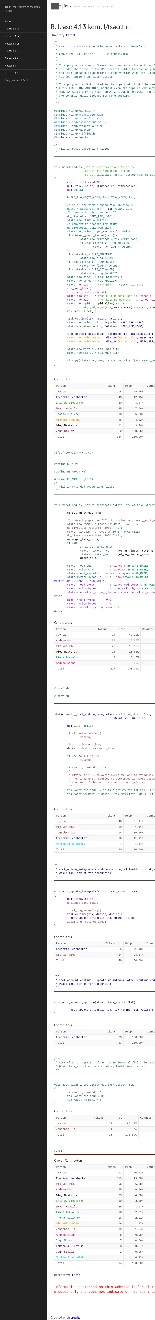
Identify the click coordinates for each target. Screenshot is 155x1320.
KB (68, 464)
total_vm (135, 794)
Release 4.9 (11, 58)
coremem (84, 524)
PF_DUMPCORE (104, 262)
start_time (124, 209)
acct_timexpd (109, 749)
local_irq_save (78, 910)
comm (117, 360)
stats (118, 175)
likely (80, 733)
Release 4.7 (11, 73)
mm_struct (86, 513)
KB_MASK (73, 479)
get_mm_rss (124, 790)
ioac (117, 566)
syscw (126, 577)
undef (60, 688)
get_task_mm (84, 539)
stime (89, 186)
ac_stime (85, 326)
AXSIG (113, 273)
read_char (86, 566)
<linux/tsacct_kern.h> (86, 126)
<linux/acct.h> (80, 130)
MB (68, 472)
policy (111, 281)
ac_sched (85, 281)
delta (78, 190)
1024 (75, 464)
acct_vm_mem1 (109, 532)
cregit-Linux (61, 6)
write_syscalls (90, 577)
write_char (87, 570)
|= (119, 247)
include (61, 111)
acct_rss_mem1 (110, 524)
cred (91, 182)
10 (150, 794)
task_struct (146, 175)
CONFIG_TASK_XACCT (79, 453)
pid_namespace (107, 171)
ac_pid (83, 285)
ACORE (113, 266)
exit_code (129, 239)
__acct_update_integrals (92, 714)
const (71, 182)
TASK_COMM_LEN (121, 198)
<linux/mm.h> (78, 137)
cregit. (75, 1317)
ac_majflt (86, 353)
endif (60, 611)
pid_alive (105, 304)
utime (78, 186)
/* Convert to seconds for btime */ (94, 224)
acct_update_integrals (79, 892)
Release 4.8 (11, 65)
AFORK (126, 247)
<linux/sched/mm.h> (83, 118)
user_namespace (107, 167)
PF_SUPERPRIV (104, 254)
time (77, 726)
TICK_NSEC (94, 756)
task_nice (105, 277)
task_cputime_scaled (82, 334)
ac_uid (83, 296)
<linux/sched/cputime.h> (87, 122)
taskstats (103, 175)
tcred (102, 182)
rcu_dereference (118, 307)
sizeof (129, 360)
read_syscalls (89, 573)
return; (86, 737)
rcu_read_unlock (79, 311)
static (59, 714)
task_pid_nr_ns (109, 285)
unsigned (73, 903)
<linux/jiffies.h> (82, 134)
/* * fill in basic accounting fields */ (81, 149)
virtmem (84, 532)
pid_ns (126, 171)
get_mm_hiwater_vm (131, 554)
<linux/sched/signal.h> (86, 115)
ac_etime (85, 220)
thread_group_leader (89, 235)
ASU (111, 258)
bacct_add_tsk (72, 167)
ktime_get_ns (90, 209)
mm (98, 513)
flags (99, 243)
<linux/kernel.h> (82, 111)
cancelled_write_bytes (96, 592)
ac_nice (84, 277)
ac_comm (97, 360)
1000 (108, 528)
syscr (126, 573)
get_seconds (105, 232)
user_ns (128, 167)
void (57, 167)
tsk (110, 209)
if (68, 235)
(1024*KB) (79, 472)
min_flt (111, 349)
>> (150, 790)
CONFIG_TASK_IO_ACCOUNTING (85, 581)
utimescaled (105, 186)
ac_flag (110, 247)
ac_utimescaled (90, 338)
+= (99, 790)
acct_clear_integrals (78, 1085)
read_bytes (87, 585)
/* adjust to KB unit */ (99, 547)
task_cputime (77, 319)
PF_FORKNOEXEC (118, 243)
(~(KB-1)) (87, 479)
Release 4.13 (12, 28)
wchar (126, 570)
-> (114, 209)
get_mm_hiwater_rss (132, 551)
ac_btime (85, 232)
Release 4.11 (12, 43)
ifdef (60, 453)
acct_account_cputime (78, 1002)
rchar (126, 566)
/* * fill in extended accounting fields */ (84, 487)
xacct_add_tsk (72, 505)
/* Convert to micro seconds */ (91, 213)
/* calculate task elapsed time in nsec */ (100, 205)
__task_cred (89, 292)
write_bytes (87, 589)
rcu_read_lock (77, 288)
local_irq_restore (81, 922)
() (101, 209)
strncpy (73, 360)
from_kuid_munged (111, 296)
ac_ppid (84, 304)
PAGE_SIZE (133, 524)
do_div (72, 216)
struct (90, 167)
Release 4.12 (12, 36)
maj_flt (111, 353)
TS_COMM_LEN (97, 198)
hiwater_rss (100, 551)
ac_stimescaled (90, 342)
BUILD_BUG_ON (77, 198)
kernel (70, 35)
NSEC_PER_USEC (100, 216)
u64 (69, 186)
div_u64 (102, 323)
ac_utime (85, 323)
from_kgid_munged (111, 300)
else (59, 596)
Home (8, 21)
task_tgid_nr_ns (92, 307)
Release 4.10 (12, 50)
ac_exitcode (100, 239)
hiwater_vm (100, 554)
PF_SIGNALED (104, 269)
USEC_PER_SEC (99, 228)
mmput (84, 558)
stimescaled (127, 186)
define (61, 464)
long (85, 903)
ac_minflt (86, 349)
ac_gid (83, 300)
